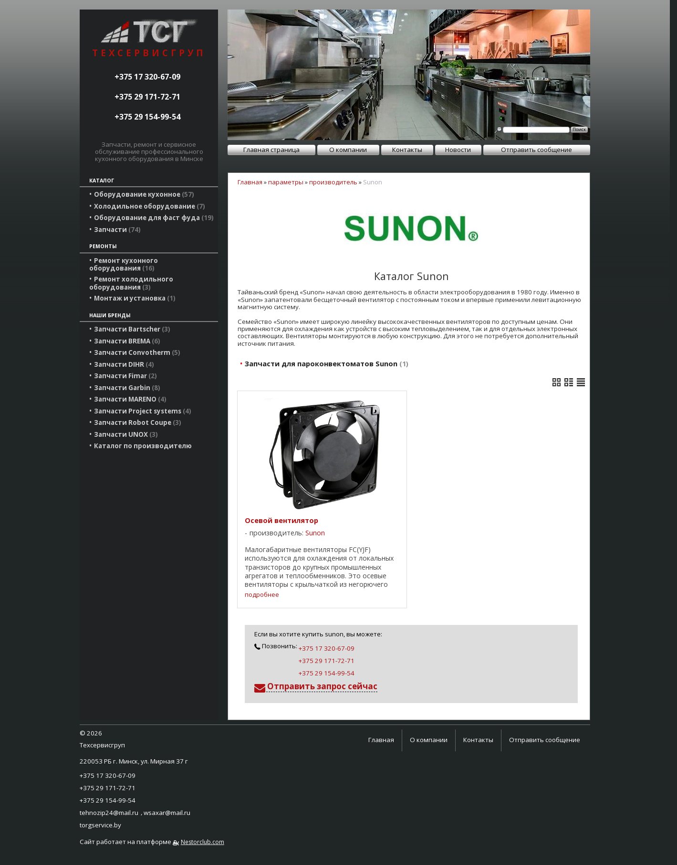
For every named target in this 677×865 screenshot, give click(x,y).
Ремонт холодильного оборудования (131, 283)
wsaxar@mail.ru (167, 812)
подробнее (262, 594)
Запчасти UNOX (126, 434)
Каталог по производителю (143, 446)
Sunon (315, 532)
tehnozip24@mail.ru (109, 812)
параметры (285, 182)
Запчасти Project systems (142, 411)
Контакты (407, 149)
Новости (458, 149)
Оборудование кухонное (144, 194)
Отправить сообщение (536, 149)
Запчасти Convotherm (137, 352)
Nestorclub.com (202, 842)
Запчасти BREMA (127, 341)
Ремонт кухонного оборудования (123, 264)
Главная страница (271, 149)
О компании (348, 149)
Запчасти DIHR (124, 364)
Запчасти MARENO (130, 399)
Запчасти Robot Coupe (137, 422)
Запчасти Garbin (127, 387)
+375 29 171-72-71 (147, 96)
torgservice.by (100, 825)
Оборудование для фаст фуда (154, 217)
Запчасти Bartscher (132, 329)
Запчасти (117, 229)
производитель (333, 182)
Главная (250, 182)
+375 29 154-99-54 (147, 116)
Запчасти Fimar (125, 376)
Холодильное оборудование (149, 206)
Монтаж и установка (135, 298)
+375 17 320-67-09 (147, 76)
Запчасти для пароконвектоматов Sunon (326, 363)
